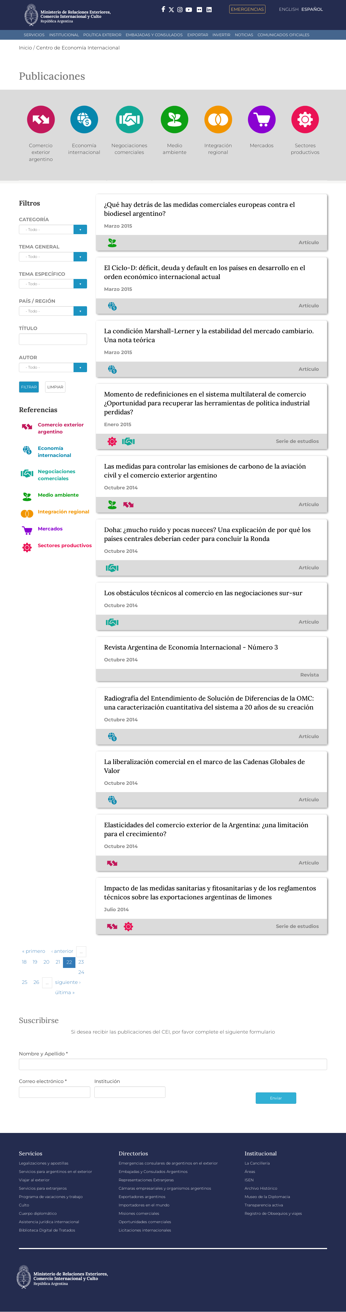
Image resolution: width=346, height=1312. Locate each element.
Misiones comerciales (139, 1213)
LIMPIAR (55, 387)
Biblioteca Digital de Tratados (47, 1230)
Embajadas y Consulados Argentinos (153, 1171)
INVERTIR (221, 34)
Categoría (34, 220)
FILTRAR (29, 387)
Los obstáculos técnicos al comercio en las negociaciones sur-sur (203, 593)
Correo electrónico (43, 1081)
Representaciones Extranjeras (146, 1180)
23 (81, 962)
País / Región (37, 301)
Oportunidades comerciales (145, 1221)
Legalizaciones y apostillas (43, 1163)
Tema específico (42, 274)
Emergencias (247, 9)
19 (35, 962)
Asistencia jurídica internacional (49, 1221)
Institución (107, 1081)
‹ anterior (62, 951)
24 (81, 972)
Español (312, 9)
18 (24, 962)
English (289, 9)
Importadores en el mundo (144, 1205)
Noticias (244, 34)
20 (46, 962)
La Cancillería (257, 1163)
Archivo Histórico (261, 1188)
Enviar (276, 1098)
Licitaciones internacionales (145, 1230)
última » (65, 992)
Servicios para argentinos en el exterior (55, 1171)
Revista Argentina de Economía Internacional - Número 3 (191, 647)
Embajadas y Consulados (154, 34)
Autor (28, 358)
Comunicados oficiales (284, 34)
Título (28, 328)
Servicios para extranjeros (43, 1188)
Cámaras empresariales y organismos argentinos (165, 1188)
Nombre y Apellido (43, 1054)
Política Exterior (102, 34)
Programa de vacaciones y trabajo (51, 1196)
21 (58, 962)
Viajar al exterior (34, 1180)
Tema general (39, 247)
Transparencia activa (264, 1205)
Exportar (197, 34)
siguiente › (68, 982)
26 (36, 982)
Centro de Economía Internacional (78, 48)
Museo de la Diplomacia (267, 1196)
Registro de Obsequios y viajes (273, 1213)
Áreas (250, 1171)
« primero (33, 951)
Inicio (25, 48)
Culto (24, 1205)
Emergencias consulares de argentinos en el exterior (168, 1163)
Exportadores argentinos (142, 1196)
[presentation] (210, 1095)
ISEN (249, 1180)
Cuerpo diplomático (38, 1213)
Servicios (34, 34)
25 (24, 982)
